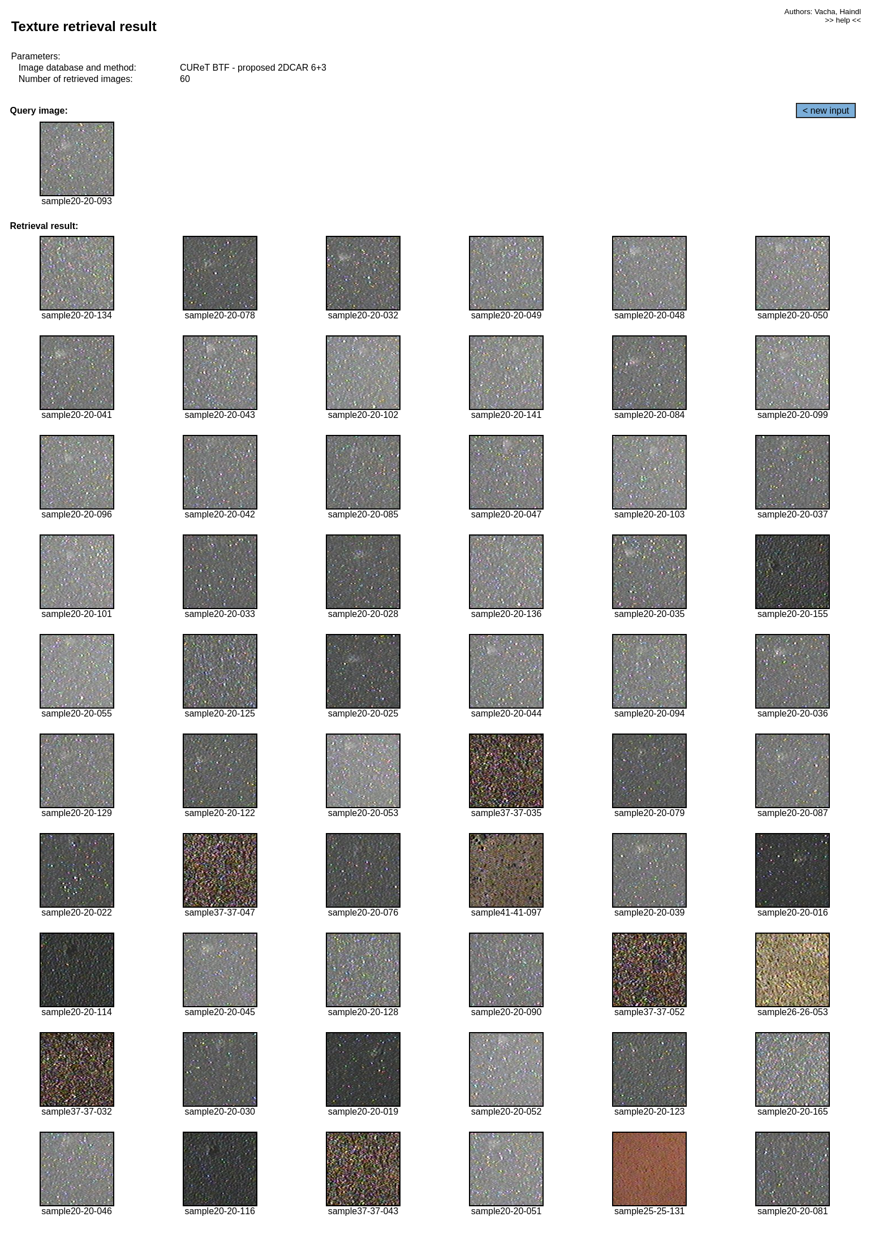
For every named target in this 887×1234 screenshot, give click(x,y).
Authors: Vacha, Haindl (823, 11)
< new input (826, 110)
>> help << (843, 20)
